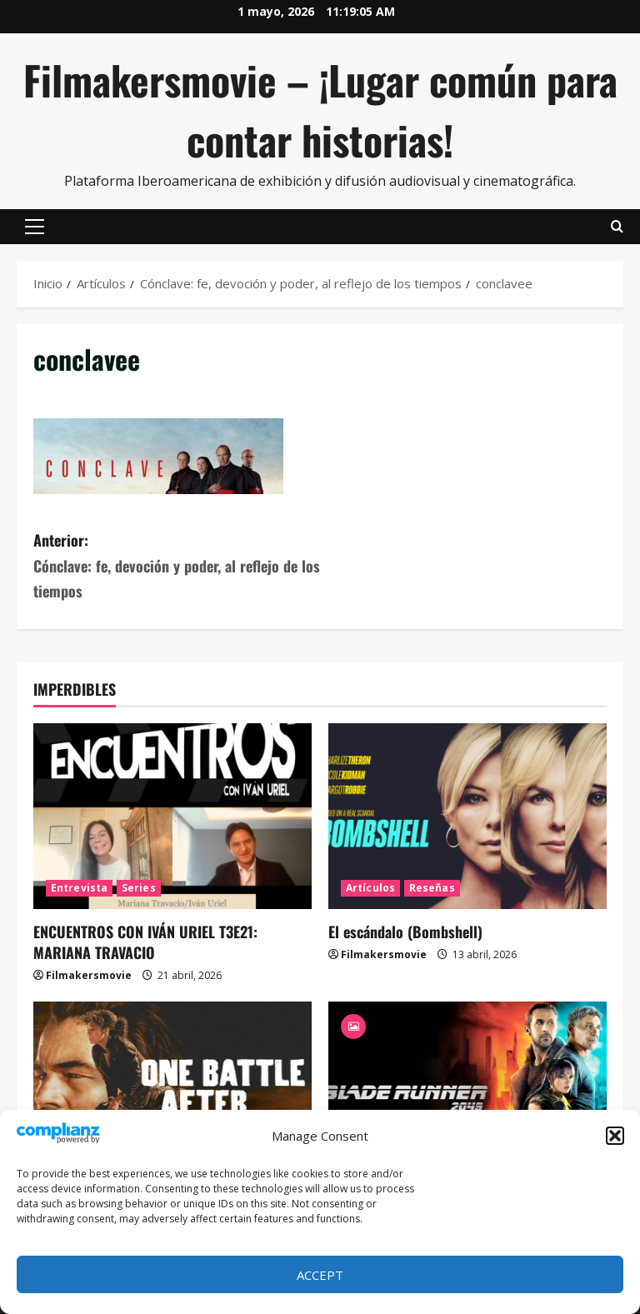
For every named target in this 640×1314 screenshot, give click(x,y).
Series (139, 888)
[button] (615, 1135)
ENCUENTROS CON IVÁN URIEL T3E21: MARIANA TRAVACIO (145, 942)
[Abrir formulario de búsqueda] (617, 226)
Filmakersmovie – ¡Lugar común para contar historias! (320, 109)
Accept (320, 1275)
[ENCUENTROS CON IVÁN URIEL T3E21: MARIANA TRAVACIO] (172, 816)
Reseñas (432, 888)
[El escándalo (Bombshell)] (467, 816)
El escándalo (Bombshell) (405, 931)
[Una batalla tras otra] (172, 1094)
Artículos (370, 888)
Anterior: (176, 566)
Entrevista (79, 888)
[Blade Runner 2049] (467, 1094)
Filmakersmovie (89, 975)
